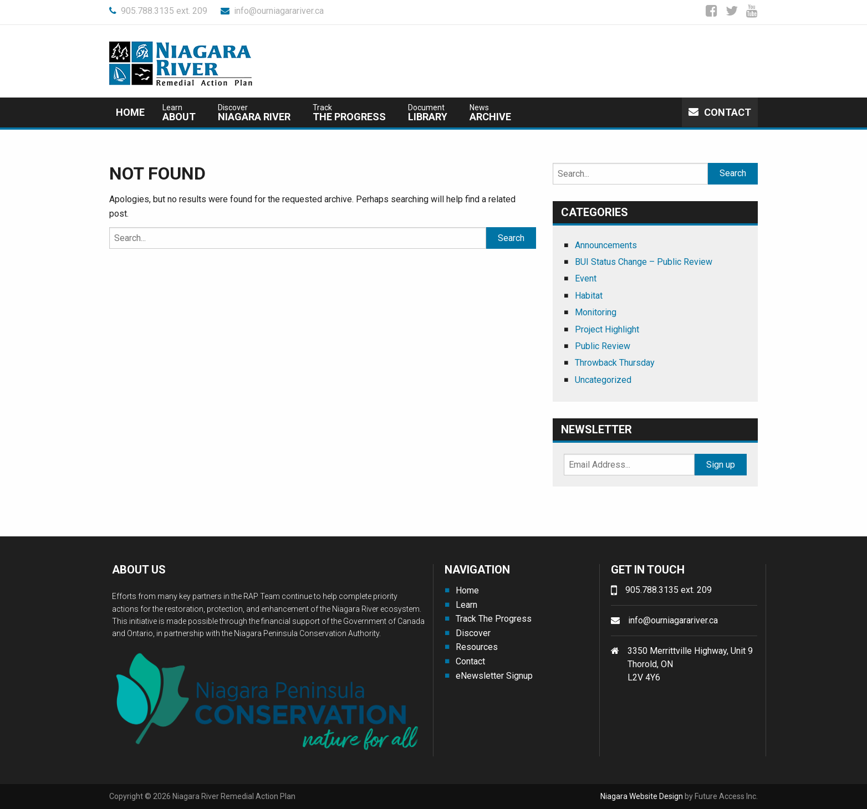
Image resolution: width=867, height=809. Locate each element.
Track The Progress (494, 618)
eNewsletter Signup (494, 675)
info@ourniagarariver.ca (272, 11)
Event (585, 278)
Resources (477, 647)
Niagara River (254, 112)
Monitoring (595, 312)
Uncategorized (603, 380)
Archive (490, 112)
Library (427, 112)
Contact (719, 112)
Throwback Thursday (615, 362)
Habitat (589, 295)
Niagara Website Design (641, 796)
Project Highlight (607, 329)
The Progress (349, 112)
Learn (466, 605)
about (179, 112)
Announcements (606, 245)
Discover (473, 633)
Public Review (602, 346)
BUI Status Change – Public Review (643, 262)
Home (130, 112)
